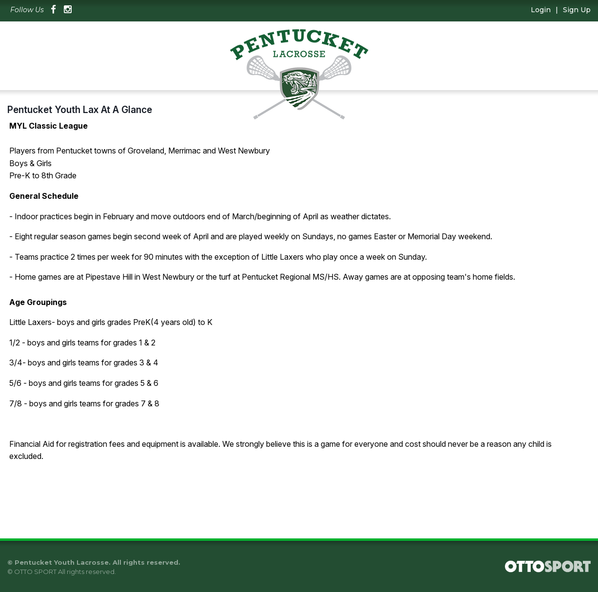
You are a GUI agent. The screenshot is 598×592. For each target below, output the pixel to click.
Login (541, 9)
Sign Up (577, 9)
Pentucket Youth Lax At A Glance (79, 109)
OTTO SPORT (35, 571)
